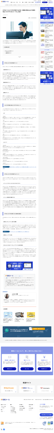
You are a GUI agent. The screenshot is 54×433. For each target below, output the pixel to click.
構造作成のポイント (8, 53)
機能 (22, 2)
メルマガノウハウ (5, 14)
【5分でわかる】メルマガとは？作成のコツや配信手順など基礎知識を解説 (30, 319)
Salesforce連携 (22, 408)
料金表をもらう (44, 368)
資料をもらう (45, 2)
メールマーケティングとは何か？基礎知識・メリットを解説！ (48, 62)
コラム (30, 406)
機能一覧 (12, 406)
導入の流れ (35, 0)
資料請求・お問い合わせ (38, 328)
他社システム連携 (31, 2)
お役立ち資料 (39, 0)
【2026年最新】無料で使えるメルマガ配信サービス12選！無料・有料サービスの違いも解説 (49, 45)
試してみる (27, 368)
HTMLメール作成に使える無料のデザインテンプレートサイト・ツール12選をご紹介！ (49, 57)
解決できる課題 (3, 406)
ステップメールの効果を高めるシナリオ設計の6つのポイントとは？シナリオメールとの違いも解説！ (49, 67)
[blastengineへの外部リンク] (45, 389)
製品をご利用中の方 (49, 0)
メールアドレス (42, 409)
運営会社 (31, 428)
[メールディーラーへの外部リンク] (9, 389)
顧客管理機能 (12, 410)
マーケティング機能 (13, 412)
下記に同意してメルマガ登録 (46, 414)
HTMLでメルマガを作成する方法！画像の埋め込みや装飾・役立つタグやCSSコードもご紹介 (37, 4)
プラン (20, 2)
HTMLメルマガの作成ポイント (9, 50)
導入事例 (26, 2)
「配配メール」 (7, 277)
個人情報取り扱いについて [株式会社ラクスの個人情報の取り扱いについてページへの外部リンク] (36, 428)
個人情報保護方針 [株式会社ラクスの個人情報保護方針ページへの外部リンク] (42, 428)
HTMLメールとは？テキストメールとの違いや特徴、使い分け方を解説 (49, 52)
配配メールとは (13, 2)
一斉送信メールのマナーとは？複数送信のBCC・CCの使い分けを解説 (19, 319)
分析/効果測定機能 (13, 411)
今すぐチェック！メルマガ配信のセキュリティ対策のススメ (19, 231)
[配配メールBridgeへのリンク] (27, 389)
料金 (17, 2)
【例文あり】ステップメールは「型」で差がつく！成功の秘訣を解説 (49, 40)
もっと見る (19, 56)
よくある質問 (43, 0)
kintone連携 (21, 406)
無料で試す (50, 2)
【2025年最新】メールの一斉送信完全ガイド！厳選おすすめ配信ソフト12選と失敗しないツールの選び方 (7, 320)
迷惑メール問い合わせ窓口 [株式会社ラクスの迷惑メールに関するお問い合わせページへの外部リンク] (47, 428)
